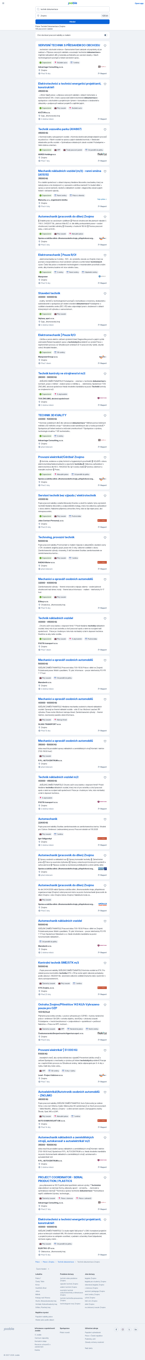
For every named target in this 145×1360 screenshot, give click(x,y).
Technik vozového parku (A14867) (60, 129)
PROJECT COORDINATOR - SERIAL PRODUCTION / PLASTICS (60, 1179)
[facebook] (116, 1329)
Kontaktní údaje (40, 1341)
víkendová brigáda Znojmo (94, 1285)
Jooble (17, 1355)
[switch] (106, 35)
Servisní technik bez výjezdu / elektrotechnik (67, 495)
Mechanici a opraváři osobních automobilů (65, 579)
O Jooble (38, 1335)
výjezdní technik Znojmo (69, 1284)
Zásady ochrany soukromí (94, 1342)
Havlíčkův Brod (40, 1288)
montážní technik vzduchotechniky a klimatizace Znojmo (71, 1292)
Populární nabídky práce (44, 1317)
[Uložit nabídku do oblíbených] (105, 45)
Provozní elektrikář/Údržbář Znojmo (61, 457)
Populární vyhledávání (93, 1332)
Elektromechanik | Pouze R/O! (57, 254)
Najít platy (89, 1348)
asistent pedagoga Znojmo (95, 1291)
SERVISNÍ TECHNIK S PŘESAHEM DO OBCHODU (69, 45)
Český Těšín (39, 1281)
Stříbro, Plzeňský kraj (42, 1307)
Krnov (37, 1285)
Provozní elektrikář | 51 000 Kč (58, 1050)
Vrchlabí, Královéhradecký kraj (46, 1304)
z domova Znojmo (91, 1288)
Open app (139, 3)
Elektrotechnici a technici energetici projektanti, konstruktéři (69, 85)
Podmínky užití (90, 1339)
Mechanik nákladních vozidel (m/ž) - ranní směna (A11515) (69, 172)
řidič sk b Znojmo (91, 1301)
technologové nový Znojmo (70, 1304)
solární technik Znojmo (68, 1287)
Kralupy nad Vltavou (42, 1298)
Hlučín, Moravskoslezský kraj (45, 1301)
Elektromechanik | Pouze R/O (57, 335)
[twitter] (129, 1329)
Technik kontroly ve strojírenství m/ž (61, 373)
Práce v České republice (93, 1336)
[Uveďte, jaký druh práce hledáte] (72, 9)
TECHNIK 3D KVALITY (52, 415)
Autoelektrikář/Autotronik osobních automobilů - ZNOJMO (69, 1093)
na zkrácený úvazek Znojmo (95, 1307)
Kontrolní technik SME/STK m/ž (58, 962)
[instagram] (122, 1329)
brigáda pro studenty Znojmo (95, 1281)
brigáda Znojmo (90, 1278)
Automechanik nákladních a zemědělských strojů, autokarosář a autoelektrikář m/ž (66, 1139)
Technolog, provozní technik (56, 537)
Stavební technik (49, 293)
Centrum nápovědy (42, 1338)
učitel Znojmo (90, 1298)
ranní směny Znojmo (92, 1294)
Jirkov (37, 1291)
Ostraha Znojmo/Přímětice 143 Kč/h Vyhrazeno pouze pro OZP (68, 1006)
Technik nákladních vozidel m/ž (58, 777)
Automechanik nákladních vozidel (60, 920)
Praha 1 (38, 1278)
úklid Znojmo (89, 1304)
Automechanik (47, 819)
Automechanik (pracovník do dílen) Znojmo (66, 216)
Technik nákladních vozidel (55, 618)
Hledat (72, 22)
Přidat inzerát (65, 1332)
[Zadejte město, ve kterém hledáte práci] (72, 15)
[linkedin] (135, 1329)
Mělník (37, 1294)
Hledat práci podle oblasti (44, 1320)
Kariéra (37, 1350)
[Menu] (3, 3)
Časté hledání (43, 1269)
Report (102, 73)
